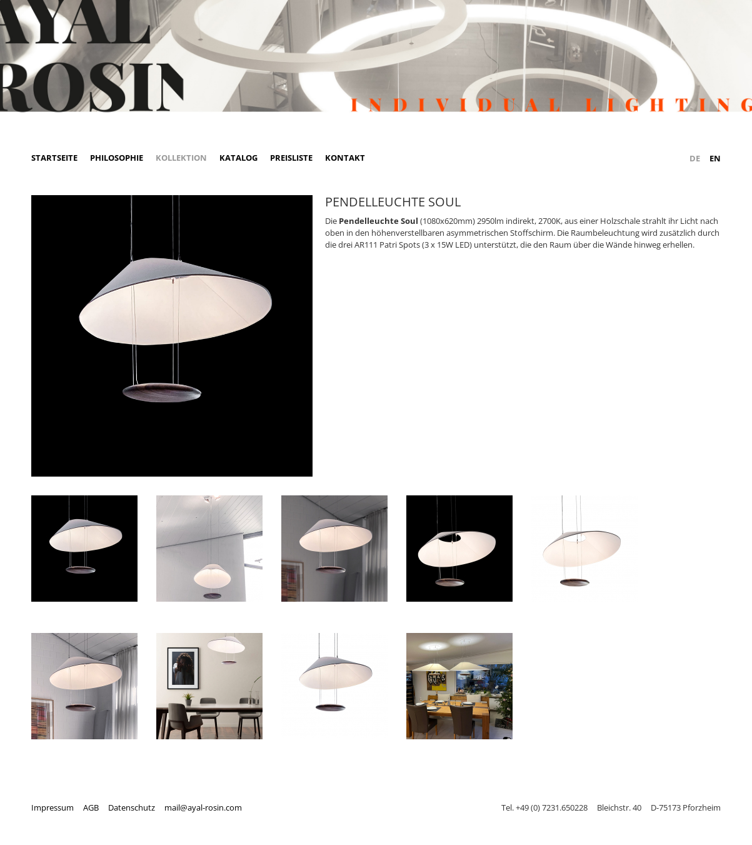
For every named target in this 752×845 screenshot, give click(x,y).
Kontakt (345, 157)
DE (694, 158)
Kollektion (181, 157)
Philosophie (116, 157)
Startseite (54, 157)
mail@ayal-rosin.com (203, 807)
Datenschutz (131, 807)
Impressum (52, 807)
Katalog (238, 157)
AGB (91, 807)
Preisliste (291, 157)
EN (715, 158)
